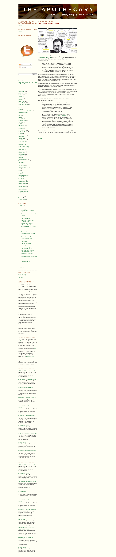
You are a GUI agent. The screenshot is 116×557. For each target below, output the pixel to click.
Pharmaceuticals (22, 120)
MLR (19, 117)
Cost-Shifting (21, 143)
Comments (22, 67)
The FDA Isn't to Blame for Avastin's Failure (27, 433)
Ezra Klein (20, 118)
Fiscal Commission (22, 147)
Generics (20, 176)
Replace (20, 192)
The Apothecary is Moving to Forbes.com (26, 397)
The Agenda (49, 26)
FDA (19, 107)
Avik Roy (20, 277)
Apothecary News (22, 163)
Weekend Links (24, 231)
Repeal (20, 109)
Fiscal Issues (21, 91)
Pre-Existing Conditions (23, 191)
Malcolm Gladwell (22, 183)
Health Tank (21, 149)
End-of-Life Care (22, 130)
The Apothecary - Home (23, 80)
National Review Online (59, 26)
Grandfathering (21, 178)
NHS (19, 123)
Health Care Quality (23, 131)
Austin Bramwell (22, 93)
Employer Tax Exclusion (23, 146)
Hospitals (20, 133)
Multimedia (21, 114)
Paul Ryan (20, 157)
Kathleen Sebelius (22, 112)
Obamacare (21, 89)
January (23, 208)
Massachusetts (21, 106)
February (23, 207)
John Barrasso (21, 180)
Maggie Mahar (21, 154)
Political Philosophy (22, 159)
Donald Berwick (22, 102)
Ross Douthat (41, 56)
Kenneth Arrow (21, 152)
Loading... (20, 25)
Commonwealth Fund (23, 167)
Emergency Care (22, 144)
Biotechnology (21, 125)
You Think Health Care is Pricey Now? (26, 370)
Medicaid (20, 98)
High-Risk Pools (22, 151)
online (29, 354)
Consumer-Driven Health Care (25, 110)
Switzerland (21, 136)
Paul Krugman (21, 155)
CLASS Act (21, 138)
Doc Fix (20, 115)
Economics (21, 128)
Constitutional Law (22, 139)
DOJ (19, 170)
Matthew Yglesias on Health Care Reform (26, 379)
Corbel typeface (24, 340)
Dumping (20, 172)
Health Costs (21, 101)
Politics (20, 99)
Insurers (20, 96)
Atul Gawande (21, 165)
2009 (21, 265)
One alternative (62, 115)
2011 (21, 205)
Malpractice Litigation (23, 184)
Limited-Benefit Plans (23, 181)
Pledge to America (22, 135)
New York (20, 188)
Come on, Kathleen (25, 245)
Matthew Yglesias (22, 186)
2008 (21, 267)
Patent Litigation (22, 189)
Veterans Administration (23, 160)
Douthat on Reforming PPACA (28, 229)
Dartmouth (20, 126)
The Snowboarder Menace (23, 425)
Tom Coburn (21, 196)
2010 (21, 264)
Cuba (19, 168)
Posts (21, 64)
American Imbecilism (26, 243)
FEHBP (20, 173)
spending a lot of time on (44, 57)
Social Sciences (22, 141)
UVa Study (20, 122)
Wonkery (20, 197)
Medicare (20, 94)
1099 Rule (20, 162)
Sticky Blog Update (21, 442)
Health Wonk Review (23, 104)
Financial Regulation (23, 175)
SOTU (19, 194)
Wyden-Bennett (22, 199)
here (35, 348)
